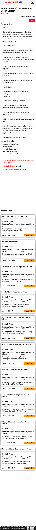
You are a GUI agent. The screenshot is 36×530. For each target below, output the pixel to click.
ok (28, 528)
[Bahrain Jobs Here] (13, 3)
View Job (29, 235)
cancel (32, 528)
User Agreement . (22, 528)
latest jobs (19, 166)
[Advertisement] (18, 190)
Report (32, 20)
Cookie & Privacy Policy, (8, 528)
